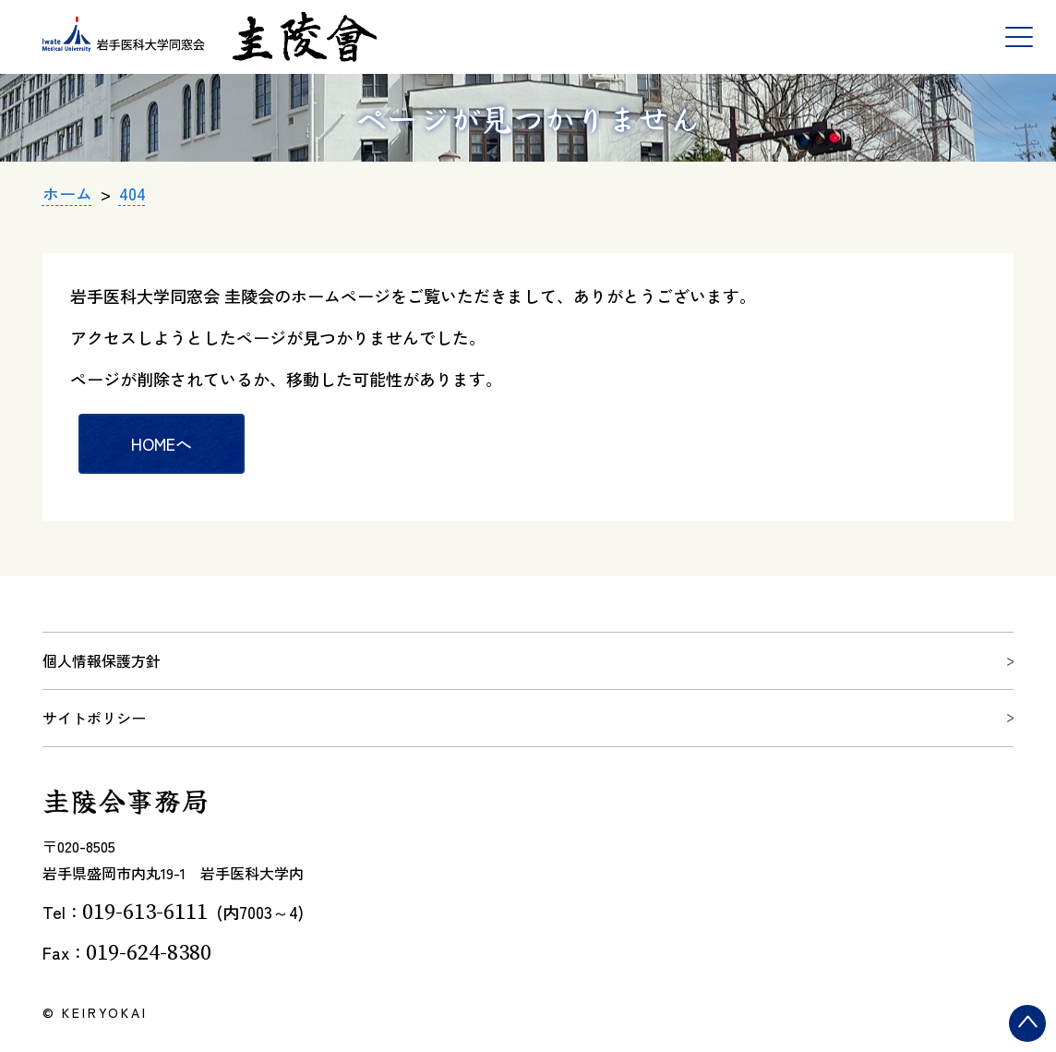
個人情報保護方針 (101, 660)
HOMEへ (161, 443)
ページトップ (1031, 1042)
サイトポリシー (94, 718)
